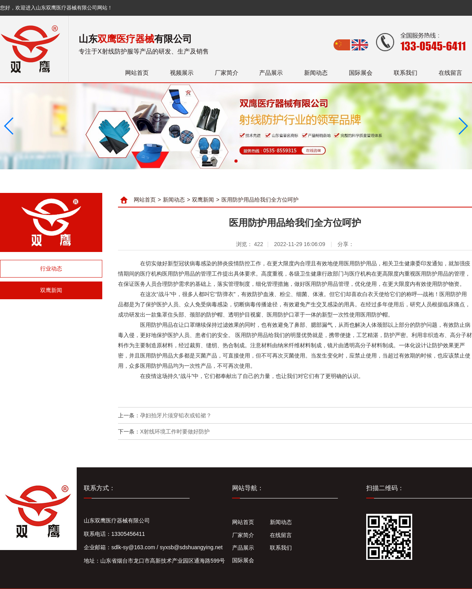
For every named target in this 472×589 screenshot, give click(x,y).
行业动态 (51, 268)
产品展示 (271, 72)
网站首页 (137, 72)
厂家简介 (226, 72)
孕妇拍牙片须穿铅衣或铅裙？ (176, 415)
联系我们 (405, 72)
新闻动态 (316, 72)
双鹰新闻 (51, 290)
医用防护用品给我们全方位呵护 (260, 199)
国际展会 (360, 72)
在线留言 (450, 72)
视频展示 (182, 72)
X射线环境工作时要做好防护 (175, 431)
